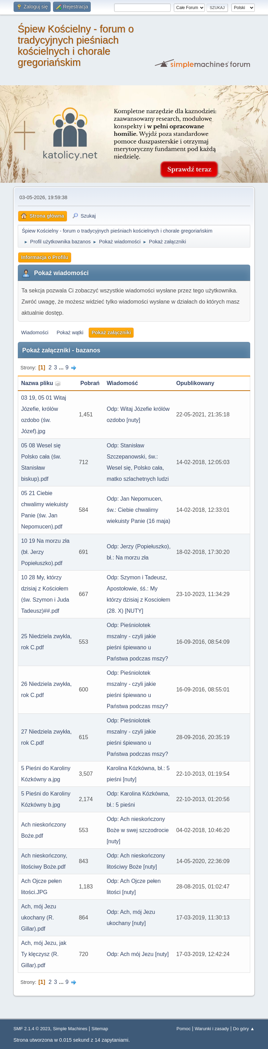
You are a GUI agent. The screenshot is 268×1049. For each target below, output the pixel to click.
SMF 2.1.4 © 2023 (31, 1028)
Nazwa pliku (41, 383)
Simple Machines (70, 1028)
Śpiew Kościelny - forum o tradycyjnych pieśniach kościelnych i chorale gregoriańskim (75, 45)
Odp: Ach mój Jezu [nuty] (138, 954)
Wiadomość (122, 383)
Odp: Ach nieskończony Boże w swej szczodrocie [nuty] (138, 830)
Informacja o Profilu (44, 257)
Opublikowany (195, 383)
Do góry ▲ (244, 1028)
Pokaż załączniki (111, 332)
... (62, 367)
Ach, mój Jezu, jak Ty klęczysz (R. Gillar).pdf (43, 954)
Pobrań (89, 383)
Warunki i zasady (212, 1028)
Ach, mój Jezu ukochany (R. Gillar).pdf (38, 917)
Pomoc (184, 1028)
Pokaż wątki (70, 332)
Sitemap (99, 1028)
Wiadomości (34, 332)
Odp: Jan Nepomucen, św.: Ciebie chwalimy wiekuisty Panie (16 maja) (138, 510)
